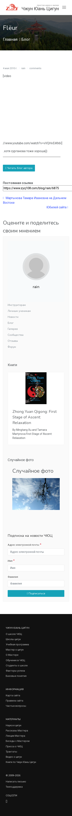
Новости (13, 317)
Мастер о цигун (15, 649)
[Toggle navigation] (64, 7)
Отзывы (13, 341)
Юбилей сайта (57, 207)
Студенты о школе (17, 665)
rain (23, 68)
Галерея (13, 329)
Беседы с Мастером (18, 741)
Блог (25, 39)
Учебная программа (17, 644)
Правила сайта (14, 700)
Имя (10, 560)
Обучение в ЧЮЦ (15, 660)
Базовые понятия (16, 675)
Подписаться (36, 593)
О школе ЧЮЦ (14, 634)
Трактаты (11, 751)
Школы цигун (13, 639)
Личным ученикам (19, 311)
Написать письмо (16, 781)
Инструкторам (17, 305)
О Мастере (12, 654)
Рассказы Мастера (17, 730)
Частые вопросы (16, 705)
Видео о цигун (14, 756)
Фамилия (13, 576)
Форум (12, 347)
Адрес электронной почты (23, 544)
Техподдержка (14, 786)
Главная (10, 39)
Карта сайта (13, 695)
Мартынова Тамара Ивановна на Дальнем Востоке (34, 200)
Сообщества (15, 335)
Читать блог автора (18, 168)
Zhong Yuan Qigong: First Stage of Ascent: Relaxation (34, 417)
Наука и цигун (13, 725)
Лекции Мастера (15, 735)
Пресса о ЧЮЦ (14, 746)
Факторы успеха (15, 670)
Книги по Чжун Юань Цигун (21, 762)
